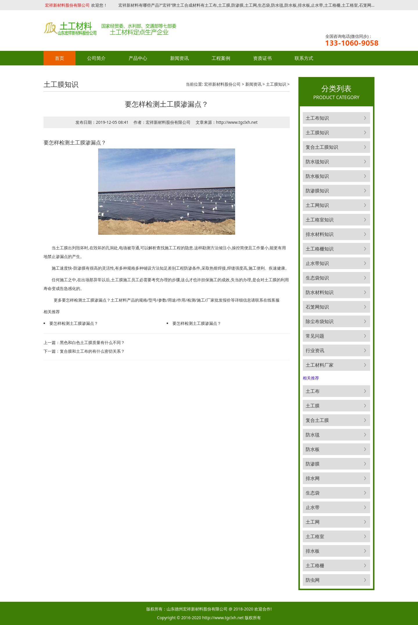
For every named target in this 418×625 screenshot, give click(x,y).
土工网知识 (317, 205)
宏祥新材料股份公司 (222, 84)
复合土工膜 (317, 420)
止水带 (313, 507)
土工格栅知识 (320, 249)
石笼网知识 (317, 307)
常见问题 (315, 336)
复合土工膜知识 (322, 147)
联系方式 (304, 58)
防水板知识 (317, 176)
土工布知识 (317, 118)
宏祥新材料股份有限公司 (67, 5)
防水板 (313, 449)
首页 (59, 58)
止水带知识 (317, 263)
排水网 (313, 478)
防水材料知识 (320, 292)
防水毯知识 (317, 161)
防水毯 (313, 434)
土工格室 (315, 536)
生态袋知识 (317, 278)
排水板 (313, 551)
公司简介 (96, 58)
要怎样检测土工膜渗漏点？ (73, 323)
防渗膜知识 (317, 190)
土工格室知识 (320, 219)
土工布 (313, 391)
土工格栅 (315, 565)
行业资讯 (315, 350)
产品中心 (138, 58)
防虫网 (313, 580)
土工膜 (313, 405)
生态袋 (313, 493)
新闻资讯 (179, 58)
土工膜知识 (276, 84)
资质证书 (262, 58)
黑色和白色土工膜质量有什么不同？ (92, 342)
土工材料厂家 (320, 365)
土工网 (313, 522)
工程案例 (221, 58)
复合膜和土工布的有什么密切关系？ (92, 351)
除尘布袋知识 (320, 321)
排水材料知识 (320, 234)
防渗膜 (313, 464)
